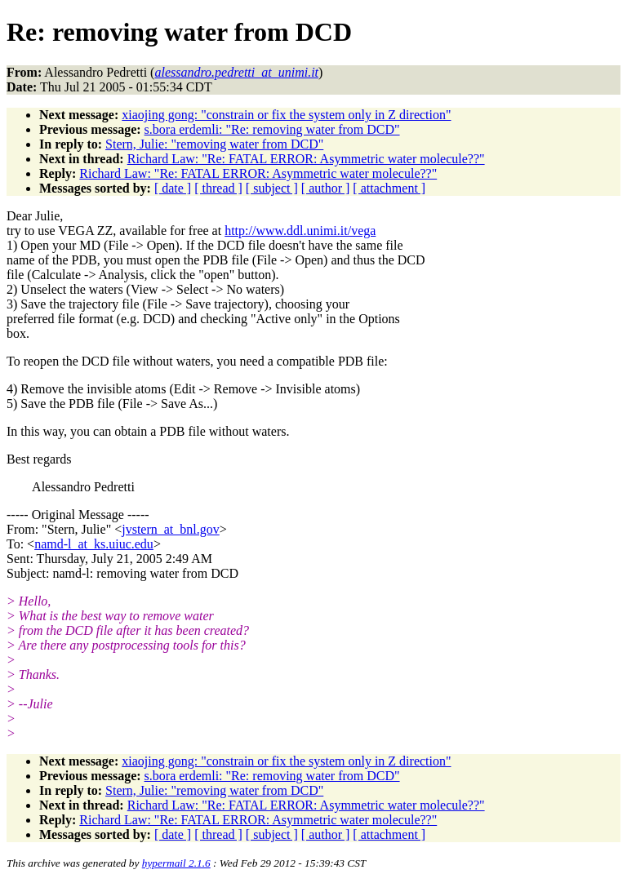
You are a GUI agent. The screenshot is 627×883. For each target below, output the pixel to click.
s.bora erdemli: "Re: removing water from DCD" (272, 129)
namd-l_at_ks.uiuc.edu (93, 544)
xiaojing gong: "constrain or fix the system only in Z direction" (286, 115)
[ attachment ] (389, 188)
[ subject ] (272, 188)
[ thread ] (218, 188)
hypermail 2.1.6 (176, 863)
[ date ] (172, 188)
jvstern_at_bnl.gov (171, 529)
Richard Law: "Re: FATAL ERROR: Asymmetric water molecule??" (306, 159)
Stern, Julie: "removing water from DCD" (214, 144)
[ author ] (325, 188)
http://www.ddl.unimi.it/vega (300, 230)
